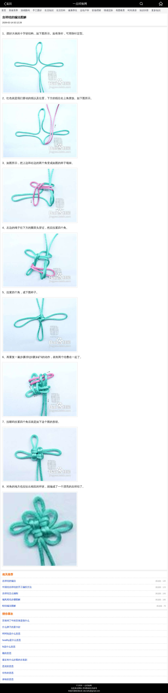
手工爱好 (37, 10)
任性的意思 (8, 673)
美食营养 (13, 10)
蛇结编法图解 (9, 606)
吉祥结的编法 (9, 581)
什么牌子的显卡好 (11, 627)
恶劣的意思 (8, 666)
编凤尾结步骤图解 (11, 599)
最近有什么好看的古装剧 (14, 659)
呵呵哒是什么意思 (11, 633)
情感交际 (108, 10)
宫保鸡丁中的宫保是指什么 (15, 620)
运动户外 (84, 10)
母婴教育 (120, 10)
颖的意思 (6, 653)
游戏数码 (25, 10)
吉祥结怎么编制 (10, 593)
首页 (4, 10)
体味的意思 (8, 679)
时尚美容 (132, 10)
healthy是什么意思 (11, 640)
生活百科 (60, 10)
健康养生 (72, 10)
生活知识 (49, 10)
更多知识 (155, 10)
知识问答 (144, 10)
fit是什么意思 (8, 646)
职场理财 (96, 10)
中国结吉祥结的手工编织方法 (17, 587)
